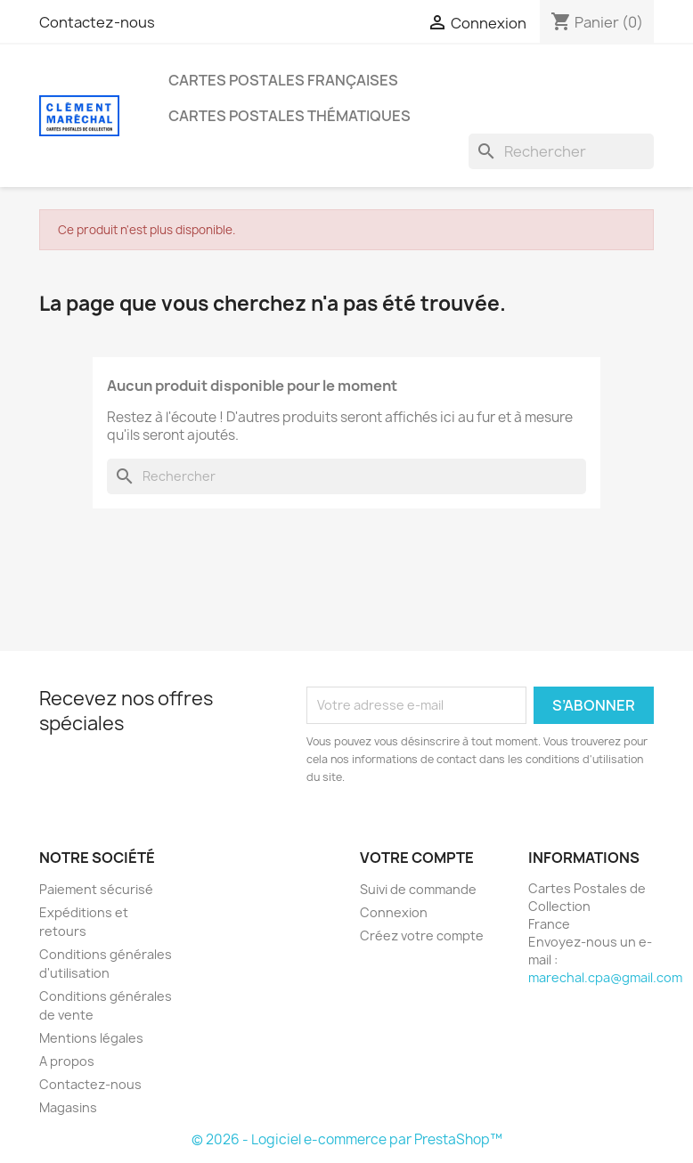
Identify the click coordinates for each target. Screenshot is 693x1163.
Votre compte (417, 857)
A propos (66, 1061)
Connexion (394, 912)
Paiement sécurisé (96, 889)
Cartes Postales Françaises (283, 80)
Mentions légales (91, 1037)
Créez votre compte (422, 935)
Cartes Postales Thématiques (289, 116)
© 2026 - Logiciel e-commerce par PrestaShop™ (347, 1139)
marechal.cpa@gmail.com (605, 977)
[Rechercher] (561, 151)
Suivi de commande (418, 889)
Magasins (68, 1107)
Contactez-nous (97, 22)
